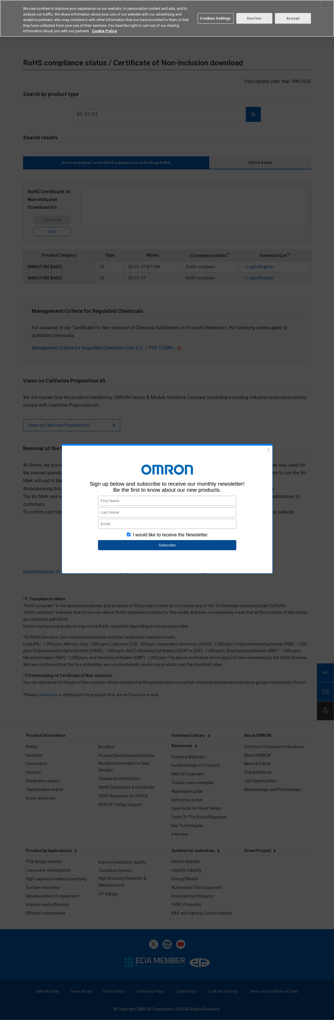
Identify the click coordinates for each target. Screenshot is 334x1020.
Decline (254, 18)
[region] (167, 18)
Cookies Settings (215, 18)
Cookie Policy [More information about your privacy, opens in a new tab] (104, 31)
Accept (292, 18)
